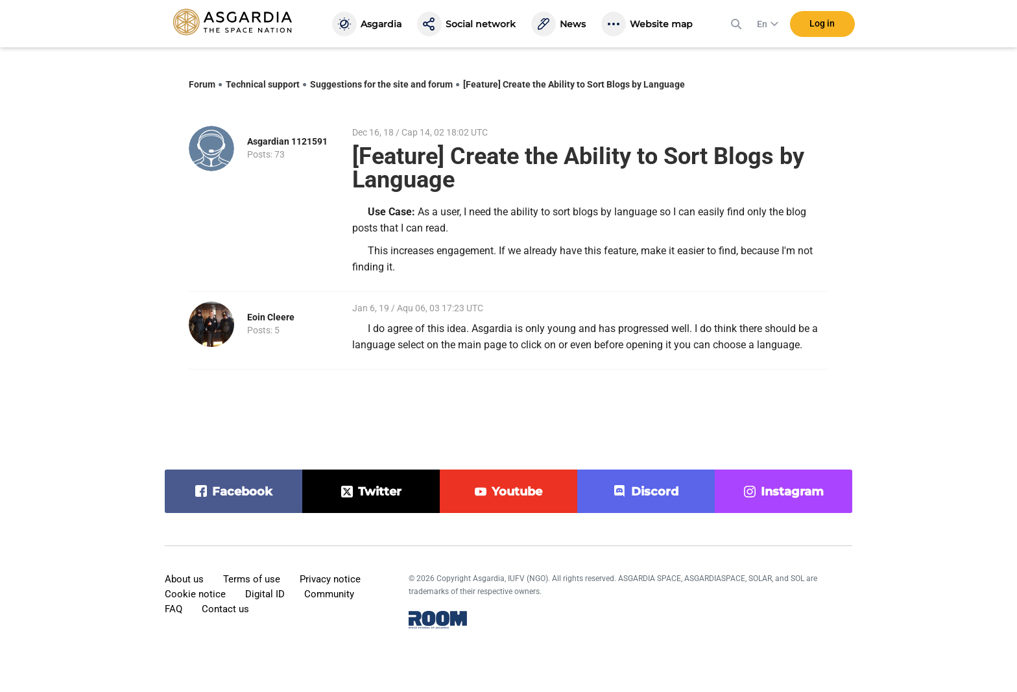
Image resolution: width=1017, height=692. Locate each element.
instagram (792, 491)
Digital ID (265, 594)
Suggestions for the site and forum (381, 84)
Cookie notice (195, 594)
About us (184, 579)
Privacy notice (330, 579)
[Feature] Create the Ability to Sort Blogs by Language (574, 84)
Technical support (263, 84)
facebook (242, 491)
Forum (202, 84)
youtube (517, 491)
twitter (379, 491)
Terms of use (251, 579)
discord (654, 491)
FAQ (173, 609)
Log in (822, 25)
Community (329, 594)
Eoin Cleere (270, 317)
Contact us (225, 609)
